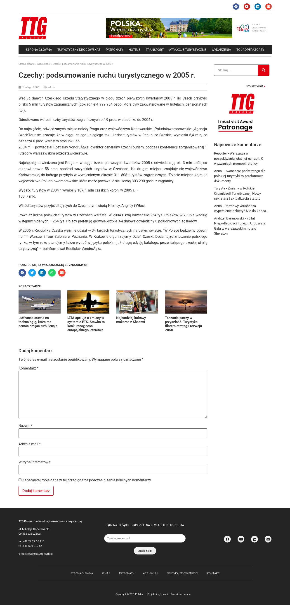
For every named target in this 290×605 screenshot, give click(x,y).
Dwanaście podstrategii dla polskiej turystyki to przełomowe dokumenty (239, 176)
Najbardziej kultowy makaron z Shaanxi (131, 320)
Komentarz (28, 368)
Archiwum (150, 573)
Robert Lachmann (181, 594)
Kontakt (213, 573)
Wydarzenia (221, 49)
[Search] (263, 70)
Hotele (134, 49)
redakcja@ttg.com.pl (40, 553)
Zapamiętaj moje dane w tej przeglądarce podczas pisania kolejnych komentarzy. (87, 480)
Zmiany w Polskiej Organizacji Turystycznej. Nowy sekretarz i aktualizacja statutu (237, 193)
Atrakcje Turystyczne (187, 49)
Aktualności (43, 63)
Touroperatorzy (250, 49)
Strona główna (39, 49)
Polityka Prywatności (182, 573)
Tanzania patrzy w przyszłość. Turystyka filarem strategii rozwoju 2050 (183, 324)
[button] (22, 273)
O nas (106, 573)
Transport (155, 49)
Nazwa (25, 426)
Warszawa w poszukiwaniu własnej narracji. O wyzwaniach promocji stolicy (238, 158)
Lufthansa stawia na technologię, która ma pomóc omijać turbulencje (38, 322)
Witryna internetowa (34, 462)
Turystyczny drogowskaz (78, 49)
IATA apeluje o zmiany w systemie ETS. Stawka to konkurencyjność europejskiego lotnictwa (86, 324)
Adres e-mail (30, 444)
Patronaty (114, 49)
